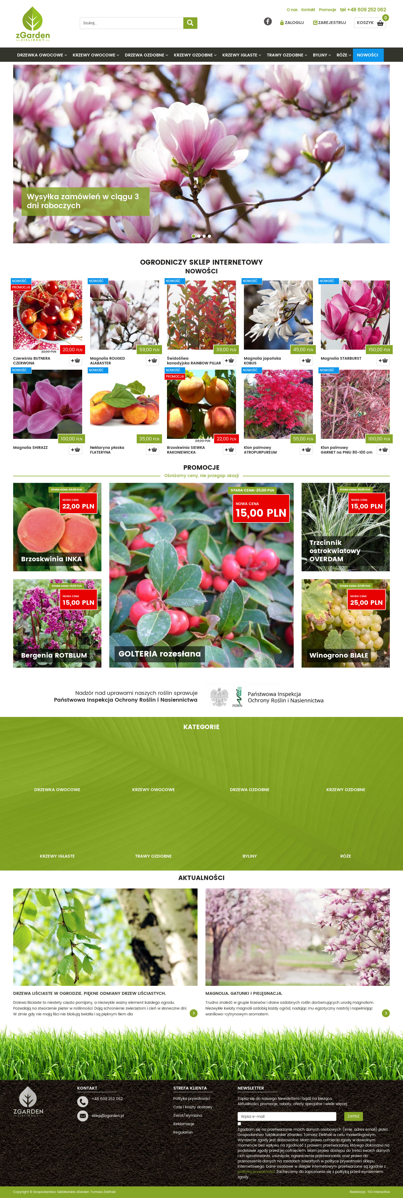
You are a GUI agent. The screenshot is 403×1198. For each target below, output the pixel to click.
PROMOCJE (201, 468)
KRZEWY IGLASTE (239, 55)
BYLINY (320, 55)
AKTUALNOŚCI (201, 878)
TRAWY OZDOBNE (285, 55)
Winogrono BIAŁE (338, 655)
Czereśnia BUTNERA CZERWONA (31, 360)
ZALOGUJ (294, 23)
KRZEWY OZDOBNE (193, 55)
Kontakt (308, 10)
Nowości (367, 55)
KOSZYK (371, 21)
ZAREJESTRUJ (332, 23)
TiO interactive (378, 1192)
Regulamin (183, 1132)
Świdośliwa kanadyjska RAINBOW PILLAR (194, 360)
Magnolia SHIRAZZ (30, 448)
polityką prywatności (256, 1172)
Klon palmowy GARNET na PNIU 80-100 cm (346, 450)
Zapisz (354, 1116)
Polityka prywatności (191, 1099)
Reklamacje (183, 1124)
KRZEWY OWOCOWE (94, 55)
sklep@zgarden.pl (108, 1116)
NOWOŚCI (201, 271)
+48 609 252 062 (366, 10)
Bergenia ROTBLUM (54, 655)
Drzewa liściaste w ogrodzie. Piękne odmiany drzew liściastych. (89, 993)
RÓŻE (342, 55)
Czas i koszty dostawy (192, 1107)
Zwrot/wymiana (187, 1116)
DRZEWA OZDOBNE (144, 55)
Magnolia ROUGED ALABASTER (107, 360)
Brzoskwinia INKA (51, 559)
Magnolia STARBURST (341, 358)
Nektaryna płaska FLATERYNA (107, 450)
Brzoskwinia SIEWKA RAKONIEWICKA (186, 450)
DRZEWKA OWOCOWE (40, 55)
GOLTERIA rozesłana (160, 654)
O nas (292, 10)
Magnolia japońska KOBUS (262, 360)
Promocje (327, 10)
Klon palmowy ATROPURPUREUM (260, 450)
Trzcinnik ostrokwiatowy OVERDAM (335, 551)
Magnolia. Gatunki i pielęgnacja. (243, 993)
